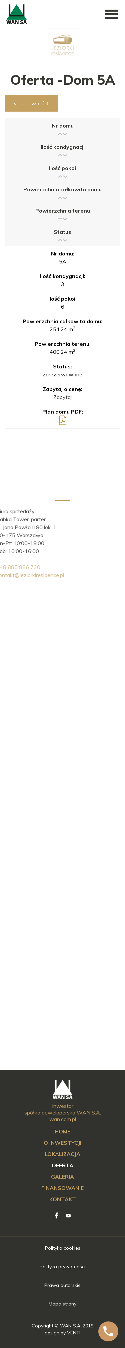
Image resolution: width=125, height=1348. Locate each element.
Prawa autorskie (62, 1285)
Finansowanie (62, 1188)
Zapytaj (62, 397)
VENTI (73, 1333)
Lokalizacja (62, 1154)
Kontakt (62, 1199)
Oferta (62, 1165)
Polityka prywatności (62, 1267)
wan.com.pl (62, 1119)
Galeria (62, 1176)
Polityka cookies (62, 1248)
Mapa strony (62, 1304)
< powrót (31, 103)
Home (62, 1131)
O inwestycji (62, 1142)
